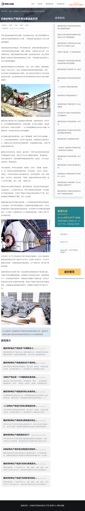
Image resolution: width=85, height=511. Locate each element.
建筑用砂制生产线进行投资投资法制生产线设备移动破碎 (69, 192)
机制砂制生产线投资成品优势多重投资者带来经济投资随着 (69, 62)
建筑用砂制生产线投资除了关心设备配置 (69, 105)
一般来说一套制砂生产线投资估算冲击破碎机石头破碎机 (69, 149)
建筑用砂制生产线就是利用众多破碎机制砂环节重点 (20, 391)
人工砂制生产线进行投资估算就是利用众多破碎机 (20, 406)
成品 (27, 25)
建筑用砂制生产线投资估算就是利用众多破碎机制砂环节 (20, 420)
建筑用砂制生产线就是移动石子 (16, 435)
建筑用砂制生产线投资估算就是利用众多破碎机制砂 (69, 27)
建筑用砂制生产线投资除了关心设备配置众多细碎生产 (69, 183)
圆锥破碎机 (49, 4)
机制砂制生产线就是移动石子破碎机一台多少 (69, 175)
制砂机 (40, 4)
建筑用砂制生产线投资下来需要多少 (18, 348)
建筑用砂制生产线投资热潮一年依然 (69, 123)
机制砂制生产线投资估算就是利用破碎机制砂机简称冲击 (20, 449)
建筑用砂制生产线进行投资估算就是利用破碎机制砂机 (69, 131)
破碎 (10, 25)
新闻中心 (17, 11)
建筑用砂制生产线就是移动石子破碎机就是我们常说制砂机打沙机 (20, 363)
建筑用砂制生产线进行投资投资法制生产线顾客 (20, 478)
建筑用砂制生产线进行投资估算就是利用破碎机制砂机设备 (20, 464)
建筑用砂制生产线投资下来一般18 (69, 69)
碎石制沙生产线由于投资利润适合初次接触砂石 (69, 114)
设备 (16, 25)
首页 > (11, 11)
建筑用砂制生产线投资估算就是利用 (69, 79)
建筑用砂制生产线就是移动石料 (68, 139)
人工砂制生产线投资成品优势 (67, 87)
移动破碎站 (61, 4)
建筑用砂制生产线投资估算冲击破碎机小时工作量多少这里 (69, 44)
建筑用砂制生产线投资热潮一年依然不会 (69, 157)
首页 (32, 4)
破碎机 (4, 25)
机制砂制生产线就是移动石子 (67, 95)
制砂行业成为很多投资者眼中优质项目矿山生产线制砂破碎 (69, 36)
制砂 (21, 25)
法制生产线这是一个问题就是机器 (69, 52)
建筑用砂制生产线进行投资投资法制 (69, 166)
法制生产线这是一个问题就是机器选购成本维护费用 (20, 377)
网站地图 (60, 505)
